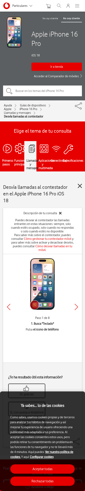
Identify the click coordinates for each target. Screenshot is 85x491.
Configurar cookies (42, 457)
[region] (42, 441)
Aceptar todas (42, 469)
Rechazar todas (42, 481)
